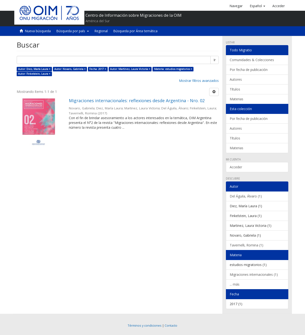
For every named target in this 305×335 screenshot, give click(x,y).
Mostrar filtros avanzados (199, 80)
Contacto (171, 326)
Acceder (236, 167)
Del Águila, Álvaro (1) (246, 196)
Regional (101, 31)
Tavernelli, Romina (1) (246, 245)
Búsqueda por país (72, 31)
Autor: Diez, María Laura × (34, 69)
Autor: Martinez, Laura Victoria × (130, 69)
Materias (236, 99)
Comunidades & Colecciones (252, 60)
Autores (236, 79)
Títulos (235, 89)
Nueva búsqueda (38, 31)
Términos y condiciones (145, 326)
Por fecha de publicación (249, 69)
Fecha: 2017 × (97, 69)
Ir (215, 60)
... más (234, 284)
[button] (257, 6)
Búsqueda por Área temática (135, 31)
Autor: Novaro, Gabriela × (70, 69)
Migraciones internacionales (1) (254, 274)
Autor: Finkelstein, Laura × (34, 73)
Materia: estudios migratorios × (173, 69)
